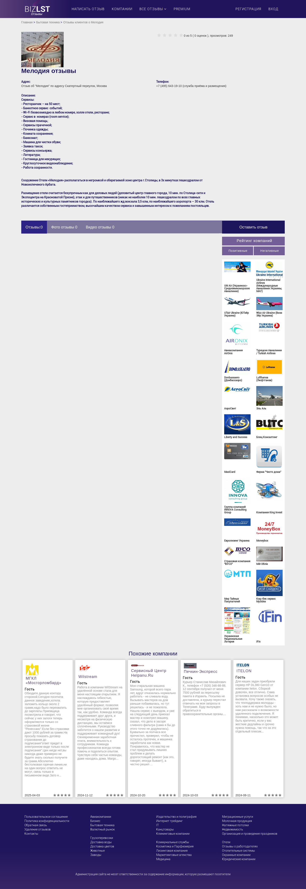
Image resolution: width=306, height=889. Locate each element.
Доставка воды (101, 842)
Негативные (269, 250)
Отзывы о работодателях (240, 846)
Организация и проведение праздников (249, 833)
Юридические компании (238, 859)
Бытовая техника (48, 22)
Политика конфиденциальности (46, 821)
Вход (273, 9)
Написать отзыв (88, 9)
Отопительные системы (238, 850)
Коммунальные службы (172, 842)
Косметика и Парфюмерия (175, 846)
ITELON (244, 671)
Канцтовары (165, 829)
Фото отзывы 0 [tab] (64, 227)
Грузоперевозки (101, 838)
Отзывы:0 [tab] (34, 227)
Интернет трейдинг (169, 821)
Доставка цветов (102, 846)
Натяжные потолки (235, 825)
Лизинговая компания (172, 850)
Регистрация (248, 9)
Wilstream (87, 677)
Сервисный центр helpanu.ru (148, 673)
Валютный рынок (102, 829)
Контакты (31, 833)
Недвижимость (232, 829)
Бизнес (95, 821)
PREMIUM (182, 9)
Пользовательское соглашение (46, 816)
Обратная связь (35, 825)
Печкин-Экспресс (200, 671)
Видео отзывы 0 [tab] (100, 227)
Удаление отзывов (37, 829)
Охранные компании (236, 855)
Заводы (95, 855)
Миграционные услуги (237, 816)
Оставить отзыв (253, 227)
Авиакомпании (100, 816)
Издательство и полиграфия (176, 816)
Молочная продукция (237, 821)
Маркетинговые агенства (174, 855)
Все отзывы (152, 9)
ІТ (157, 825)
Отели (226, 842)
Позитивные (237, 250)
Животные (97, 850)
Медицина (163, 859)
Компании (122, 9)
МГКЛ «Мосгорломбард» (43, 680)
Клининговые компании (173, 833)
